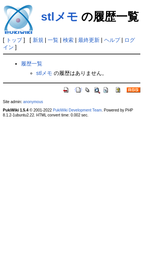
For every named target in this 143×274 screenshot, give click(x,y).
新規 (38, 40)
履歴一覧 (31, 64)
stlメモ (59, 16)
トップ (14, 40)
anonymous (33, 102)
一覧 (53, 40)
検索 (68, 40)
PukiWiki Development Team (77, 110)
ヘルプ (112, 40)
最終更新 (89, 40)
